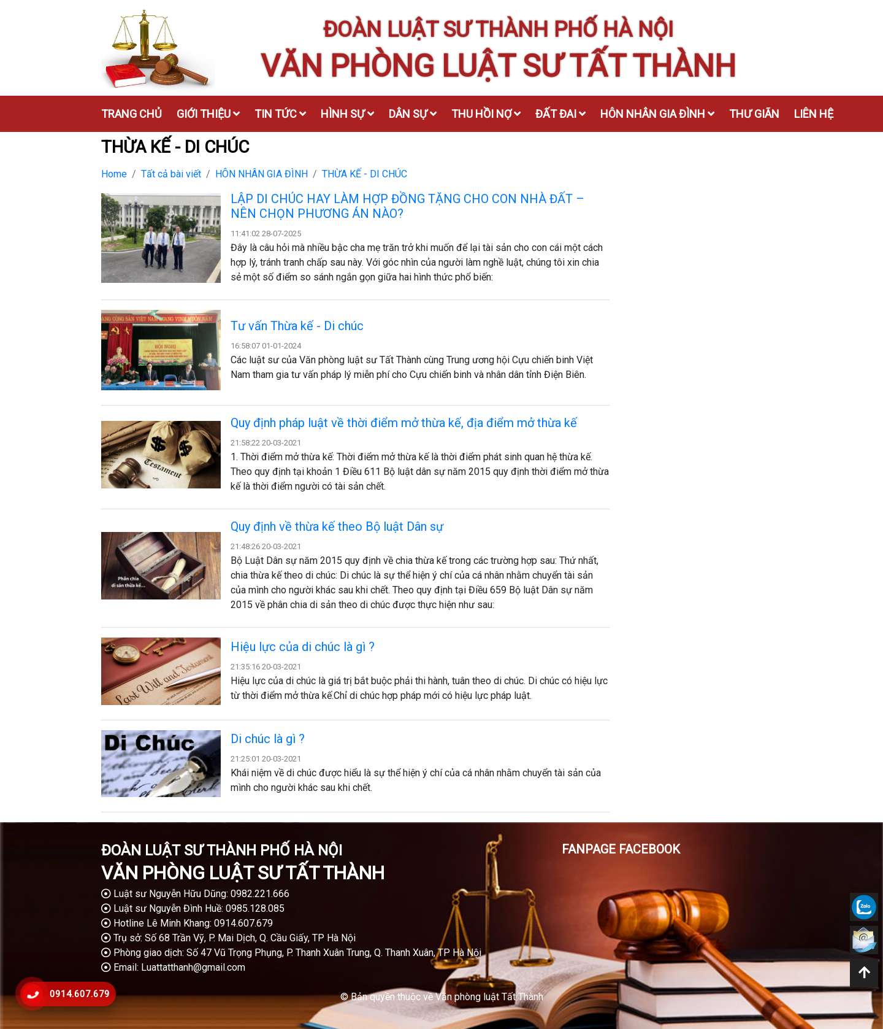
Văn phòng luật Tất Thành (489, 997)
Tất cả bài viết (171, 174)
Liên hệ (813, 113)
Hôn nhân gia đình (657, 113)
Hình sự (347, 113)
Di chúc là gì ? (268, 738)
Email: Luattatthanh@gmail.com (173, 967)
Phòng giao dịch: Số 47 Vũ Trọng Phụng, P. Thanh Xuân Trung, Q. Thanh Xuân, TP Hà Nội (291, 952)
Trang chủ (131, 113)
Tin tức (280, 113)
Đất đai (560, 113)
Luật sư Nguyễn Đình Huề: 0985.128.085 (193, 908)
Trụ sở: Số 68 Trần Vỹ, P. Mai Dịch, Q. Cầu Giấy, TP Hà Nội (228, 938)
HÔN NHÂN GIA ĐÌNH (261, 174)
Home (114, 174)
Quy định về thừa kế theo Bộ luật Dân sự (337, 526)
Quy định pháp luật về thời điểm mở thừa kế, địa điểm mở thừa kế (404, 422)
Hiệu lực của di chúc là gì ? (303, 646)
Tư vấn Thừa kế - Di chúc (297, 325)
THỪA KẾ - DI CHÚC (364, 174)
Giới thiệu (208, 113)
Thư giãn (754, 113)
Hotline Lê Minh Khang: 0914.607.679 (187, 923)
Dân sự (413, 113)
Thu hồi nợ (486, 113)
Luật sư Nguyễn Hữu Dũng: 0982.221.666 (195, 894)
